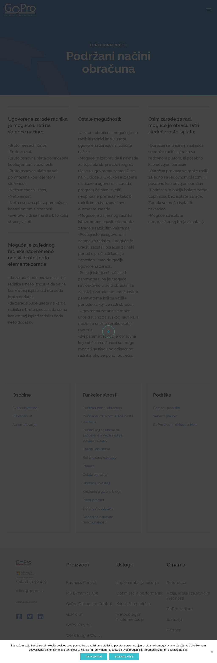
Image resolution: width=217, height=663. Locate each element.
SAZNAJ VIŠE (124, 656)
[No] (212, 652)
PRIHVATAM (94, 656)
